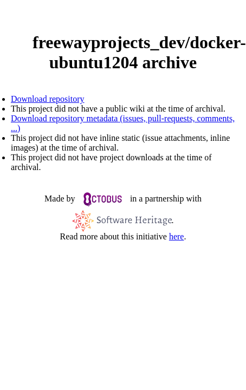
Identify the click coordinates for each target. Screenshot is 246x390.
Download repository (48, 98)
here (176, 236)
